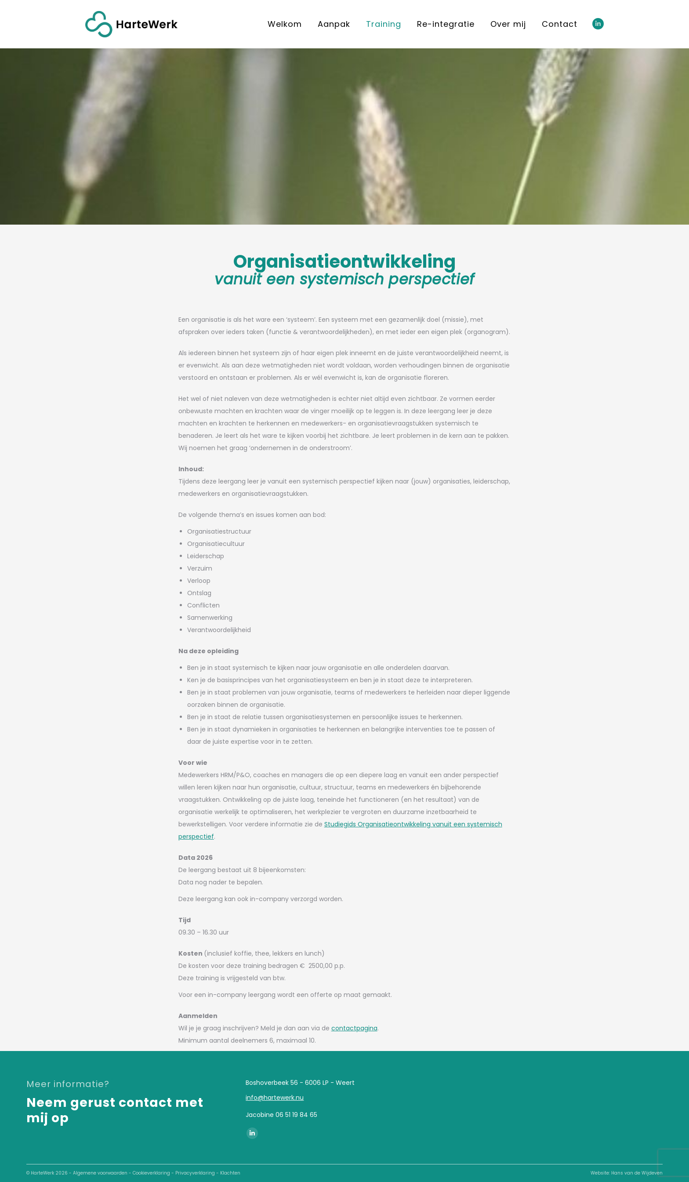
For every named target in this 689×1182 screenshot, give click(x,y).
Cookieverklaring (151, 1173)
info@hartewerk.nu (275, 1097)
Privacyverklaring (195, 1173)
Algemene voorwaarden (100, 1173)
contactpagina (354, 1028)
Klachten (230, 1173)
